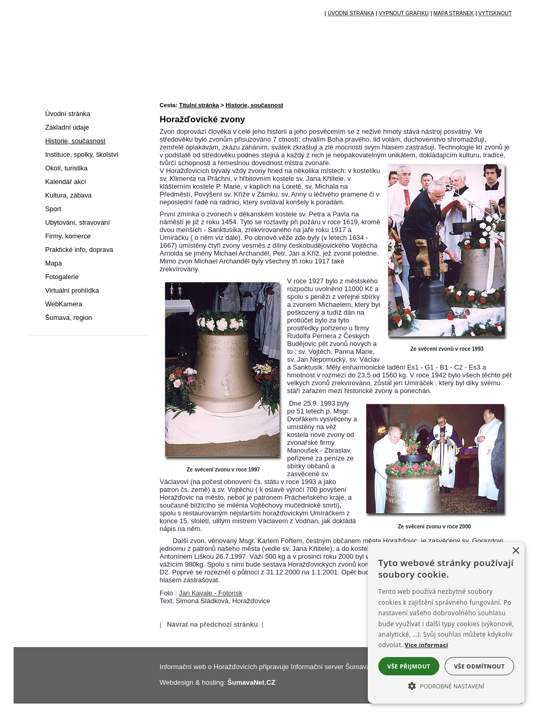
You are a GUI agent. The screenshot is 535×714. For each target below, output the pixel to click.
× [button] (515, 551)
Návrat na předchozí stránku (212, 624)
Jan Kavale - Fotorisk (210, 593)
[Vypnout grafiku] (403, 13)
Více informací (426, 645)
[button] (446, 685)
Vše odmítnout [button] (479, 666)
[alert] (446, 623)
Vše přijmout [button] (408, 666)
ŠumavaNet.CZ (251, 682)
